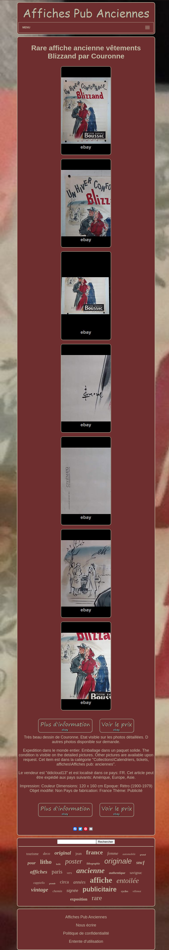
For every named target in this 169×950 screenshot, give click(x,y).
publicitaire (100, 889)
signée (72, 890)
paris (57, 872)
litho (46, 862)
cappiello (39, 882)
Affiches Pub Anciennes (86, 917)
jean (78, 854)
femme (112, 853)
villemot (136, 891)
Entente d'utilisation (86, 941)
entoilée (128, 880)
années (79, 882)
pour (32, 863)
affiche (101, 880)
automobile (129, 854)
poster (73, 861)
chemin (57, 891)
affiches (38, 872)
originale (118, 861)
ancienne (90, 870)
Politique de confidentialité (86, 933)
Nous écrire (86, 925)
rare (97, 897)
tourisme (32, 854)
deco (46, 854)
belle (58, 864)
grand (143, 854)
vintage (39, 889)
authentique (117, 873)
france (94, 852)
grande (52, 883)
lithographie (93, 863)
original (63, 853)
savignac (136, 873)
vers (69, 873)
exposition (78, 899)
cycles (124, 891)
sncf (140, 862)
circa (64, 881)
